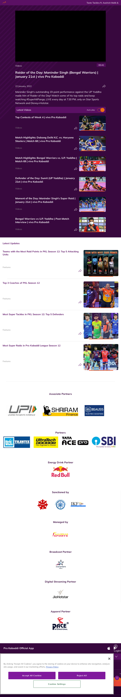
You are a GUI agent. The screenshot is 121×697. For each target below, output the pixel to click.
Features (6, 267)
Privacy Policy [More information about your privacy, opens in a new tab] (52, 686)
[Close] (109, 678)
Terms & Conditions (53, 664)
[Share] (104, 86)
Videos (18, 65)
